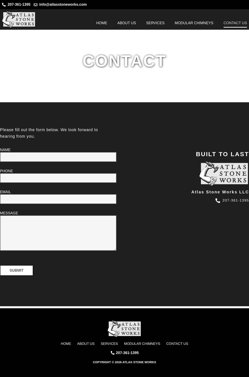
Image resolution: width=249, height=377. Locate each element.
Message (9, 215)
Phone (6, 172)
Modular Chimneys (194, 23)
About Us (126, 23)
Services (155, 23)
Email (5, 193)
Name (5, 150)
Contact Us (235, 23)
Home (101, 23)
